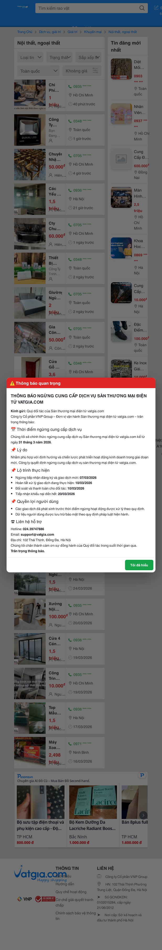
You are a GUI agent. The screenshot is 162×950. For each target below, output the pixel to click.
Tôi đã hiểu (139, 564)
